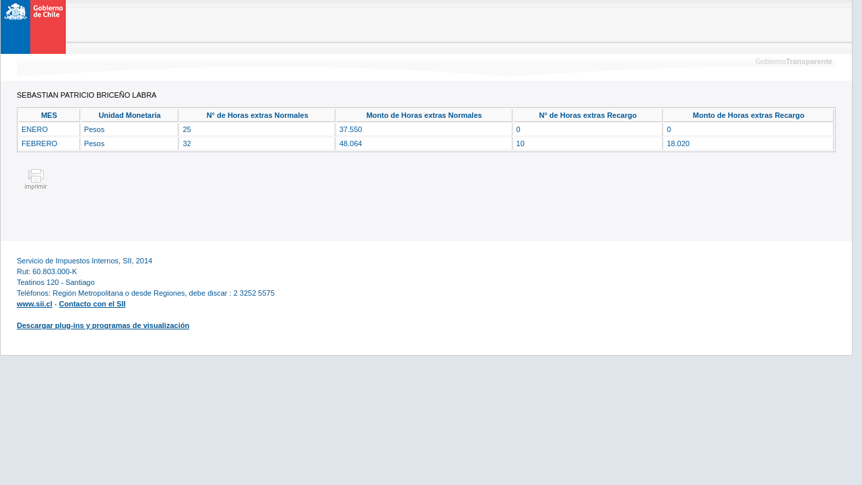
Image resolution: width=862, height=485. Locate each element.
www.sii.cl (35, 304)
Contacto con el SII (92, 304)
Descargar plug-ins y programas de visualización (103, 325)
